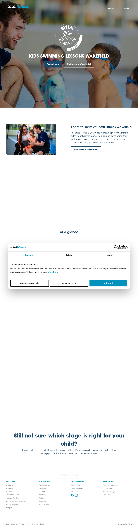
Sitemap (35, 524)
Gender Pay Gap (13, 498)
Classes (9, 492)
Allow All (108, 283)
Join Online (108, 481)
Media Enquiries (12, 505)
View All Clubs (44, 505)
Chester (42, 492)
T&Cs (42, 524)
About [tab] (109, 255)
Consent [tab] (29, 255)
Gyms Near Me (44, 485)
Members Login (109, 492)
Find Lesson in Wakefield (79, 64)
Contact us (75, 485)
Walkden (42, 498)
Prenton (42, 495)
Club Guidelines (77, 488)
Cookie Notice (24, 524)
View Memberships (110, 485)
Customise (69, 283)
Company (10, 481)
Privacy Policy (11, 524)
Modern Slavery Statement (16, 501)
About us (9, 485)
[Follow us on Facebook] (72, 495)
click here (53, 272)
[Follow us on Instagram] (76, 495)
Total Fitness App (12, 495)
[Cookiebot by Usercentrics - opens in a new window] (116, 247)
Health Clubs (44, 481)
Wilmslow (42, 488)
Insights (9, 508)
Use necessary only (29, 283)
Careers (9, 488)
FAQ (72, 492)
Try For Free (107, 488)
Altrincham (43, 501)
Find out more (53, 64)
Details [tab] (69, 255)
